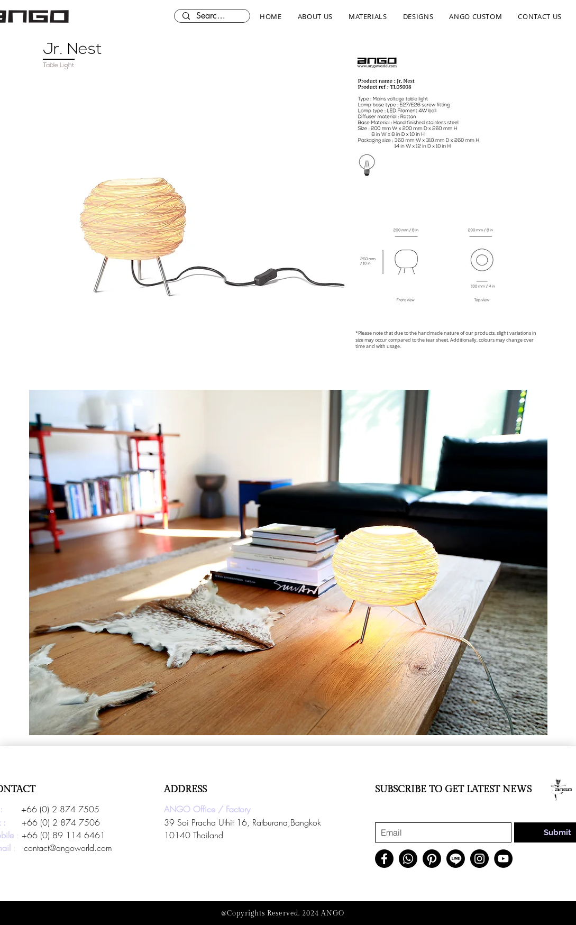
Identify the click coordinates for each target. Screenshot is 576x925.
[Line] (455, 858)
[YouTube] (503, 858)
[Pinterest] (432, 858)
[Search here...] (211, 16)
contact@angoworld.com (68, 848)
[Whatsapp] (408, 858)
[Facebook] (384, 858)
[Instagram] (479, 858)
